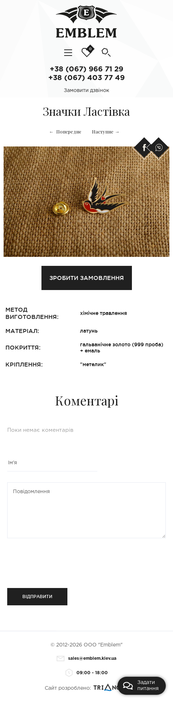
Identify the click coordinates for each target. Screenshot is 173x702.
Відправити (37, 596)
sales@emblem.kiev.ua (86, 658)
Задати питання (141, 685)
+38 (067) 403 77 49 (86, 78)
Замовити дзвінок (86, 90)
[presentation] (51, 560)
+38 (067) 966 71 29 (86, 69)
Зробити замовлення (86, 278)
